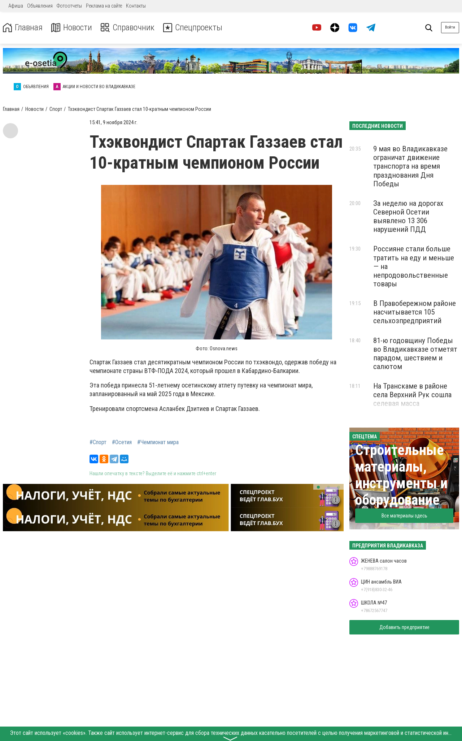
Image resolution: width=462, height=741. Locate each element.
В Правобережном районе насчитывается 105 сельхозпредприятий (414, 312)
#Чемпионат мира (158, 442)
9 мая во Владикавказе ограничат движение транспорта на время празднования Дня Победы (410, 166)
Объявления (40, 6)
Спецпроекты (192, 27)
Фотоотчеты (69, 6)
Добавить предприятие (404, 627)
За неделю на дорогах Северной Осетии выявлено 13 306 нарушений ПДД (408, 216)
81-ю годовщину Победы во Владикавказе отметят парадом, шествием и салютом (415, 353)
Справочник (127, 27)
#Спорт (98, 442)
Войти (450, 27)
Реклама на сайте (104, 6)
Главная (23, 27)
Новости (71, 27)
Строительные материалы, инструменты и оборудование (401, 475)
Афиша (15, 6)
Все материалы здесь (404, 516)
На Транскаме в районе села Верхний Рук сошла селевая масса (412, 395)
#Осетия (122, 442)
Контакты (136, 6)
